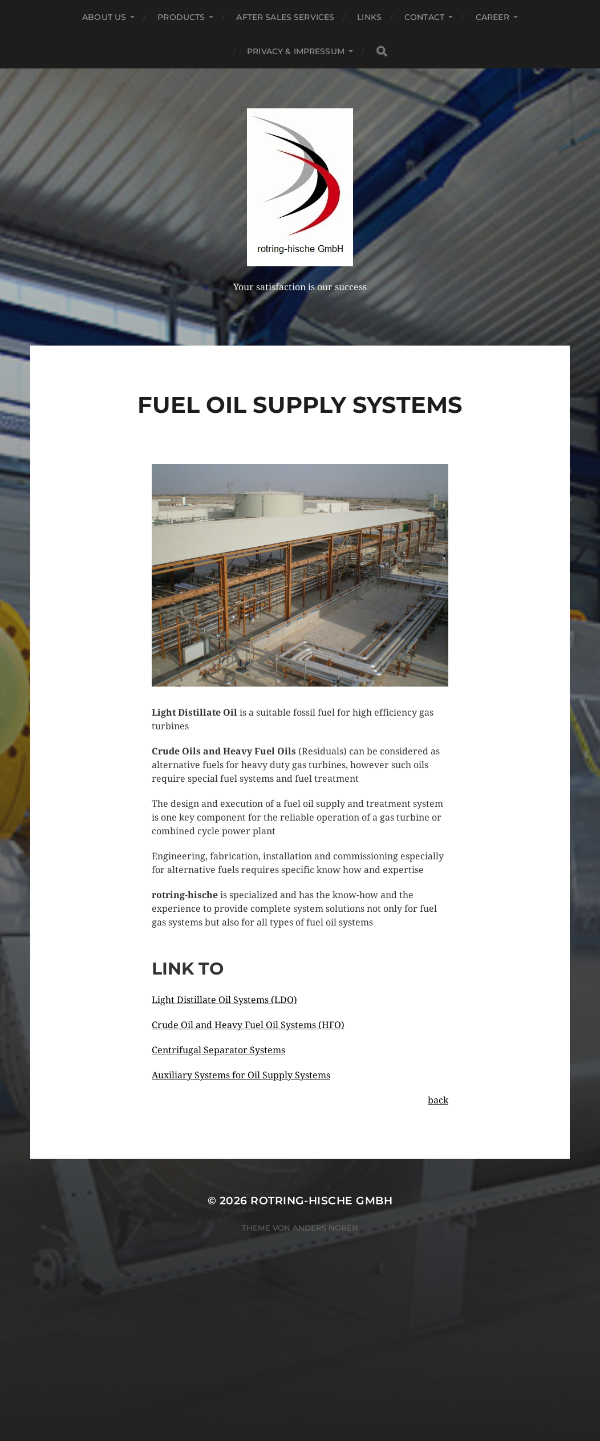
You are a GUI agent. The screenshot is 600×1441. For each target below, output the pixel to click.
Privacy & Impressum (295, 51)
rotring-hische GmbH (321, 1200)
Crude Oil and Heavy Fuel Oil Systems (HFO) (248, 1025)
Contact (424, 17)
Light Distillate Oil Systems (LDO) (224, 1000)
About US (104, 17)
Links (369, 17)
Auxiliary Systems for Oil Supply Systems (241, 1075)
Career (492, 17)
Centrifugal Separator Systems (218, 1050)
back (438, 1100)
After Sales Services (285, 17)
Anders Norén (325, 1227)
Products (181, 17)
